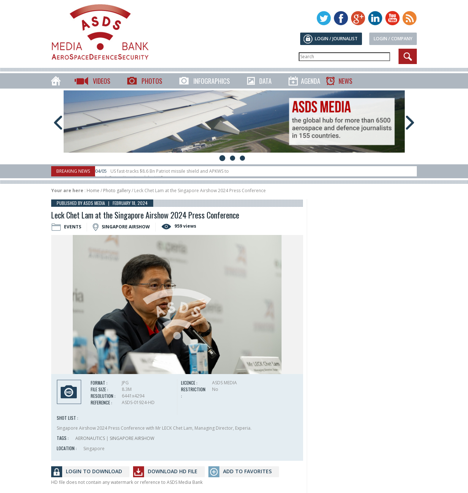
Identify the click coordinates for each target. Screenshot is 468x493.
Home (93, 190)
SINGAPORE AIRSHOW (132, 438)
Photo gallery (117, 190)
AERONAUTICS (90, 438)
